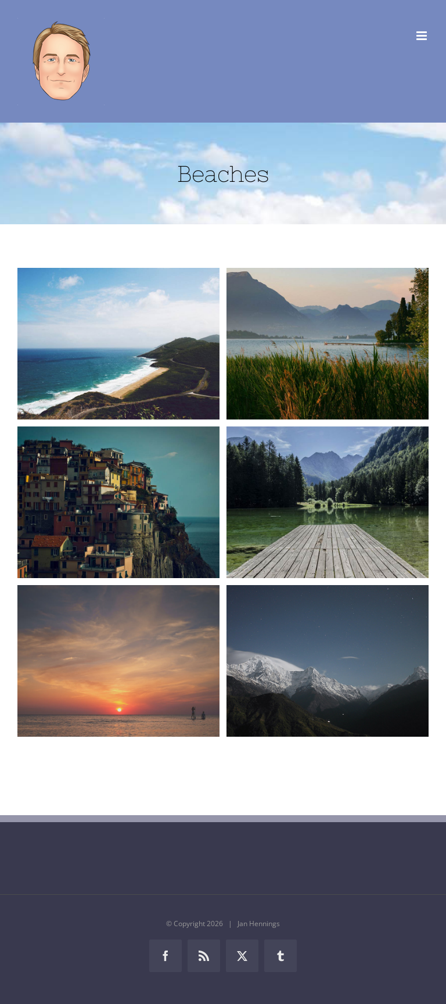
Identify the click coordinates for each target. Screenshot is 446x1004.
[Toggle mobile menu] (422, 36)
